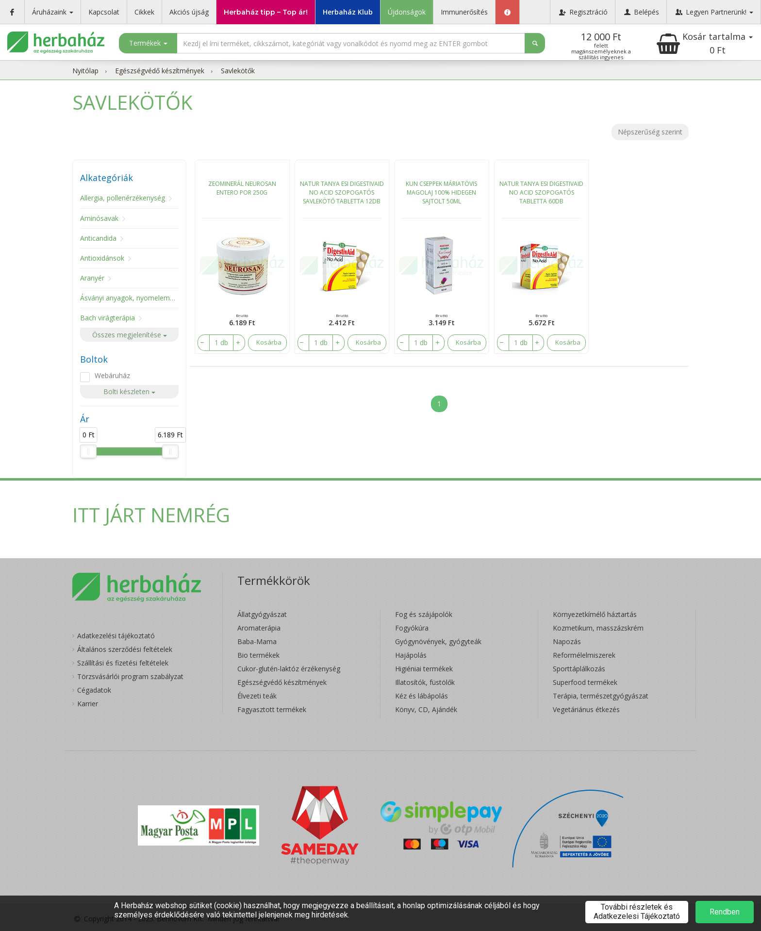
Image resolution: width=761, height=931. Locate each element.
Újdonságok (407, 12)
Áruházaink (52, 12)
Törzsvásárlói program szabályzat (130, 676)
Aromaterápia (259, 627)
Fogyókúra (412, 627)
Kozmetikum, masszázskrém (598, 627)
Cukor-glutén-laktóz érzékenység (288, 668)
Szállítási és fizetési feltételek (122, 662)
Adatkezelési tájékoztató (116, 635)
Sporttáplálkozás (579, 668)
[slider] (88, 451)
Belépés (641, 12)
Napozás (567, 641)
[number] (220, 342)
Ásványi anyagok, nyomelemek (128, 297)
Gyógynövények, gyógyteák (438, 641)
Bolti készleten (129, 391)
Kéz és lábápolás (421, 695)
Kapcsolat (103, 12)
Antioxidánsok (102, 258)
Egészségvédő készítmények (159, 70)
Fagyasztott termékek (271, 709)
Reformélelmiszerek (584, 655)
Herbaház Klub (348, 12)
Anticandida (98, 238)
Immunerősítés (464, 12)
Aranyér (92, 278)
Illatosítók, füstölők (425, 682)
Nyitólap (85, 70)
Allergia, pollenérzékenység (122, 197)
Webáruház (112, 375)
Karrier (87, 703)
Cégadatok (94, 690)
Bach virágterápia (107, 317)
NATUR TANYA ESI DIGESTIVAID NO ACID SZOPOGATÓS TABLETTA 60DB (541, 192)
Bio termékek (258, 655)
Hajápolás (411, 655)
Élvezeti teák (257, 695)
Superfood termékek (585, 682)
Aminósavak (99, 218)
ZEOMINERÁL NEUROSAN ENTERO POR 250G (242, 188)
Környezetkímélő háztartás (595, 614)
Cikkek (144, 12)
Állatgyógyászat (262, 614)
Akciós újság (189, 12)
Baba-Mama (257, 641)
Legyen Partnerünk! (713, 12)
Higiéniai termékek (424, 668)
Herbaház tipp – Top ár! (266, 12)
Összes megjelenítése (129, 334)
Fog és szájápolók (423, 614)
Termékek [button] (148, 43)
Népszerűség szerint (650, 131)
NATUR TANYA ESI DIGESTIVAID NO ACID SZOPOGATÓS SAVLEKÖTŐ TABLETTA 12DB (342, 192)
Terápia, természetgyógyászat (600, 695)
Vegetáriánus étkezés (586, 709)
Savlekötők (238, 70)
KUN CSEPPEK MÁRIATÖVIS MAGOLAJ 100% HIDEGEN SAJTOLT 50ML (441, 192)
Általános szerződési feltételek (124, 649)
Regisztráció (583, 12)
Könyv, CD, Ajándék (426, 709)
